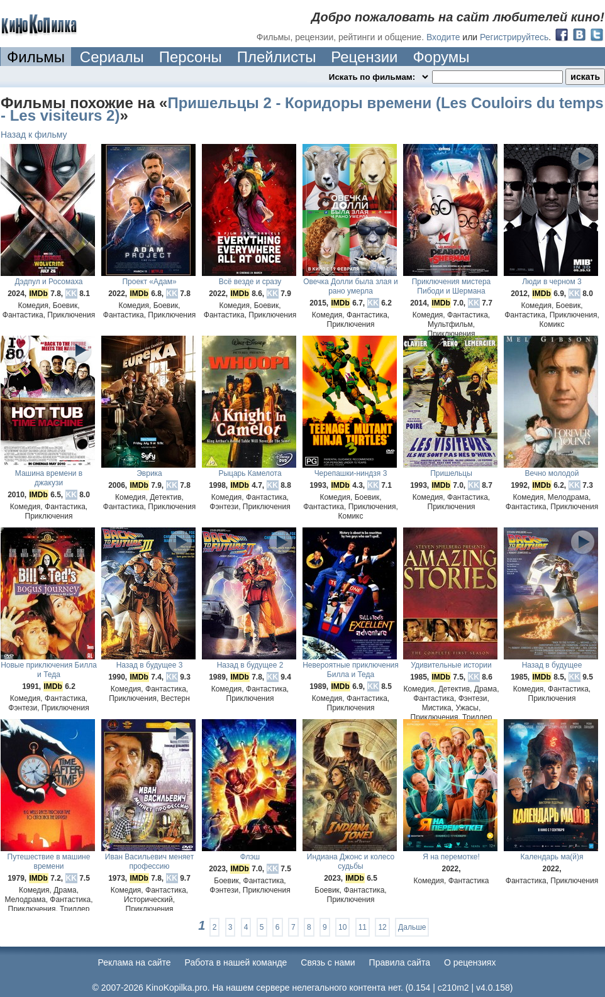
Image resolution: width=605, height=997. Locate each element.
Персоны (190, 56)
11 (362, 927)
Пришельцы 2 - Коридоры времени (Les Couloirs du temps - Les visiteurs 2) (302, 109)
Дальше (412, 927)
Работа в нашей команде (236, 962)
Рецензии (364, 56)
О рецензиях (470, 962)
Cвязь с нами (328, 962)
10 (342, 927)
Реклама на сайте (134, 962)
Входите (443, 37)
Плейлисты (276, 56)
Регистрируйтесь (514, 37)
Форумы (441, 56)
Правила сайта (399, 962)
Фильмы (36, 56)
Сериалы (112, 56)
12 (382, 927)
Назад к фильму (34, 134)
